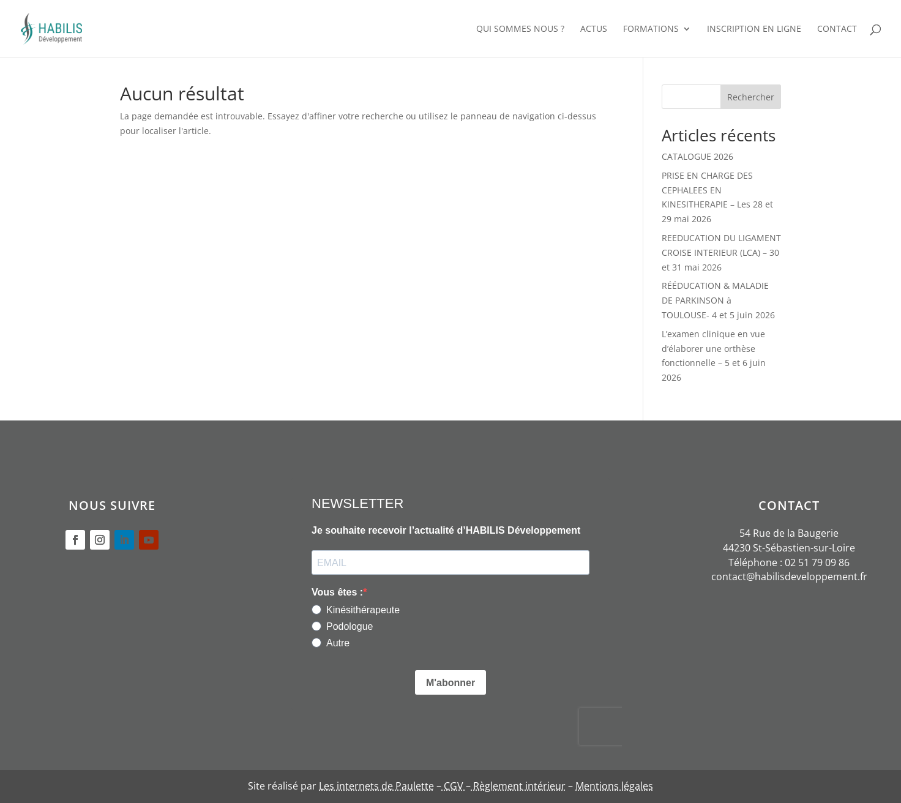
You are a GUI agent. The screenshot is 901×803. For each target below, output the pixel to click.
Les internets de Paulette (376, 786)
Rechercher (750, 97)
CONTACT (837, 29)
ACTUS (593, 29)
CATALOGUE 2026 (697, 156)
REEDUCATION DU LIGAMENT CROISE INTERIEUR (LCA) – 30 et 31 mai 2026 (721, 252)
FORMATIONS (651, 29)
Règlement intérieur (518, 786)
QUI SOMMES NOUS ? (520, 29)
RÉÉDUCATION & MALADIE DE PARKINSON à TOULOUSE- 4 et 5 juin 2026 (718, 300)
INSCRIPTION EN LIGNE (754, 29)
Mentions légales (614, 786)
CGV (453, 786)
